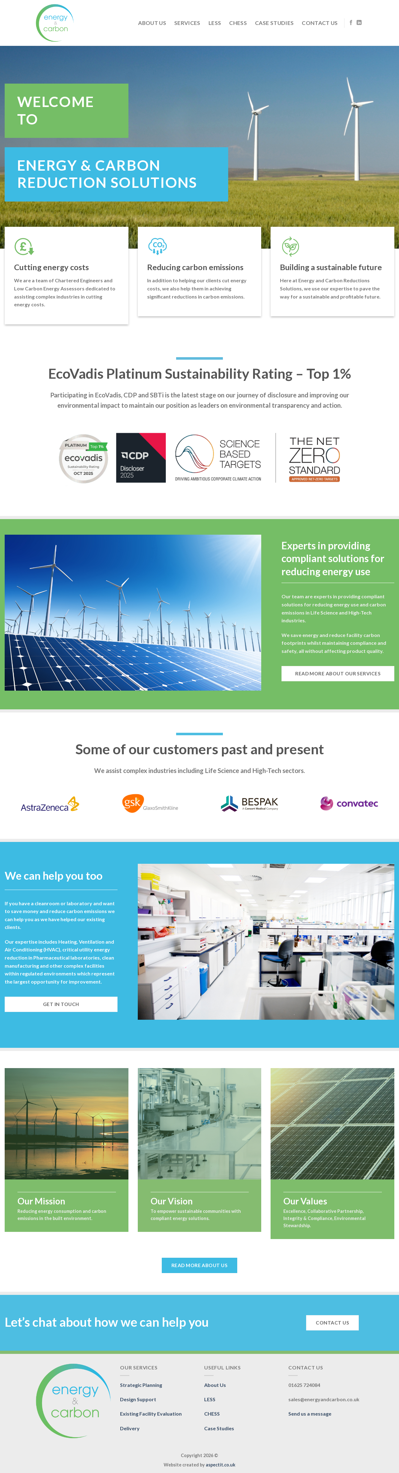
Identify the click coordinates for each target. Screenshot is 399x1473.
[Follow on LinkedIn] (359, 23)
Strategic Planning (141, 1385)
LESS (215, 23)
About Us (152, 23)
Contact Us (320, 23)
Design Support (138, 1399)
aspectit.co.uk (220, 1464)
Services (187, 23)
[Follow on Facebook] (351, 23)
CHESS (238, 23)
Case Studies (274, 23)
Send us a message (309, 1414)
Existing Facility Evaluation (151, 1414)
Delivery (130, 1428)
